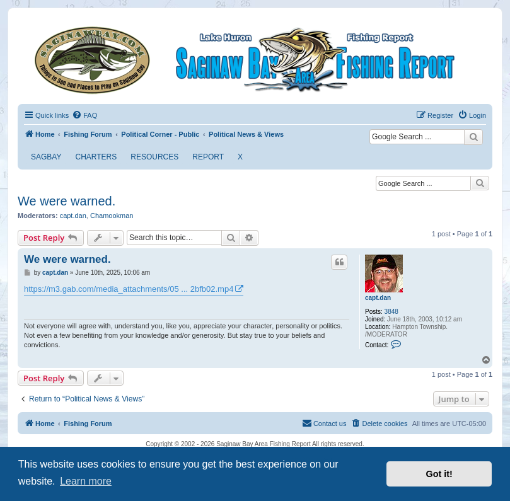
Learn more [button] (86, 481)
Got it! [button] (439, 474)
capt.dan (73, 215)
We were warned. (66, 201)
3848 (391, 311)
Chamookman (111, 215)
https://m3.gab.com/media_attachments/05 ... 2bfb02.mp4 (128, 289)
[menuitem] (84, 115)
